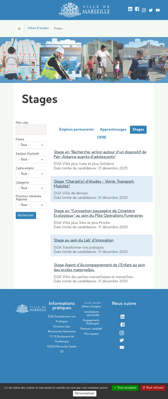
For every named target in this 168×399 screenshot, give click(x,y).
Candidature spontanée (91, 313)
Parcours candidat (91, 329)
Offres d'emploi (91, 306)
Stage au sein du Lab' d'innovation (83, 241)
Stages (138, 130)
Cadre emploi (25, 168)
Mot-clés (22, 123)
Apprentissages (113, 130)
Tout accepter (125, 387)
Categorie (22, 182)
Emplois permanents (76, 130)
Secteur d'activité (27, 154)
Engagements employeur (91, 322)
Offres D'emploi (38, 28)
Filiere (20, 139)
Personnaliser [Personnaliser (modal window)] (84, 393)
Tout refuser (153, 387)
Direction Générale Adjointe (28, 198)
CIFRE (101, 138)
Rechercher (26, 215)
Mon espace (91, 334)
